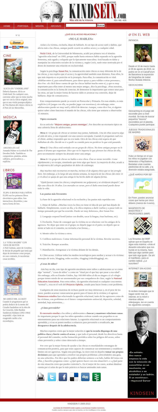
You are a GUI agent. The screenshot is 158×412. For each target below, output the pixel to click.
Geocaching (136, 85)
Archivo (56, 26)
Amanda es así (11, 148)
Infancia (133, 40)
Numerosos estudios (47, 296)
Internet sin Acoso (140, 268)
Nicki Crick (45, 53)
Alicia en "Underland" (16, 88)
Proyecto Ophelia (74, 284)
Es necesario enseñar (50, 313)
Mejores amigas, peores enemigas (71, 124)
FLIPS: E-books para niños (17, 192)
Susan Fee (63, 71)
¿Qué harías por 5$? (140, 174)
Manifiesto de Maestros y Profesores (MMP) (139, 211)
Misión (40, 26)
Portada (23, 26)
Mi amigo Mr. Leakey (14, 299)
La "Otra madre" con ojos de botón (15, 243)
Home (7, 26)
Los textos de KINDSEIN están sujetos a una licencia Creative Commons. (79, 408)
